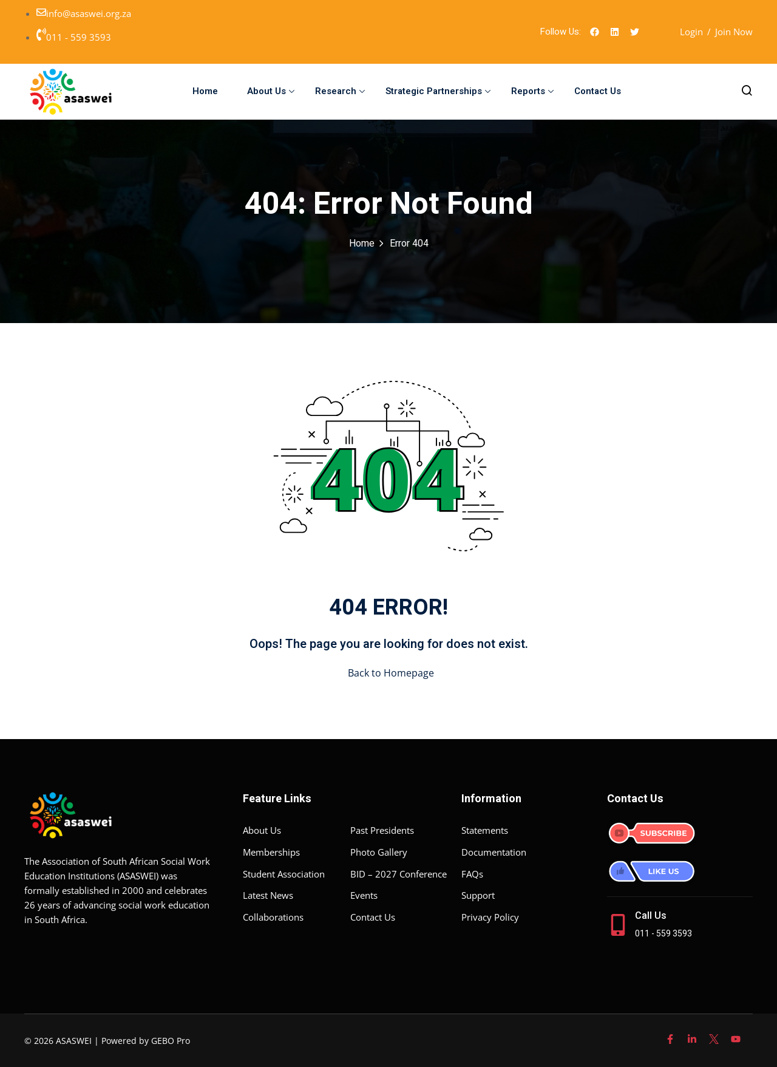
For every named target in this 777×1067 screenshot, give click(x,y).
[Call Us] (618, 925)
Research (340, 91)
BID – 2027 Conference (398, 874)
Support (478, 895)
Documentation (493, 852)
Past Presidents (382, 830)
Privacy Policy (490, 917)
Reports (532, 91)
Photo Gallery (378, 852)
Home (205, 91)
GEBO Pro (170, 1040)
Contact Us (597, 91)
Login (691, 32)
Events (364, 895)
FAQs (472, 874)
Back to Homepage (388, 673)
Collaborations (273, 917)
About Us (270, 91)
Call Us (651, 915)
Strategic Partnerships (437, 91)
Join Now (734, 32)
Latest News (268, 895)
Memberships (271, 852)
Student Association (284, 874)
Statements (484, 830)
